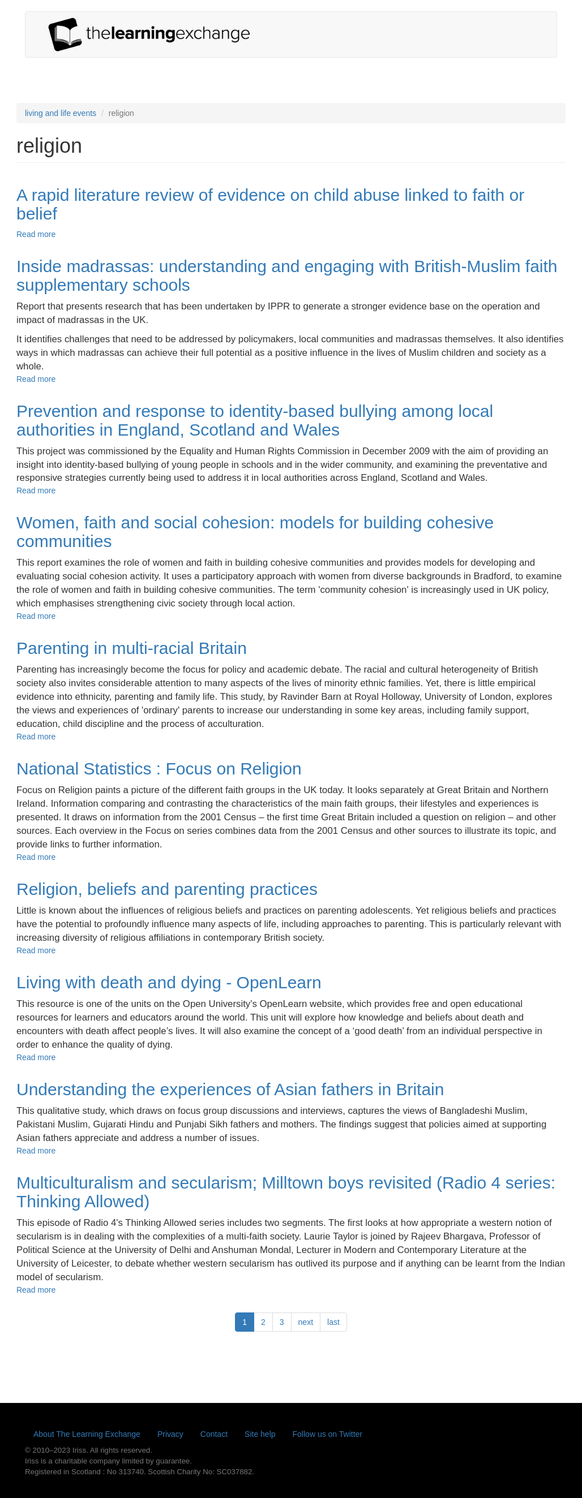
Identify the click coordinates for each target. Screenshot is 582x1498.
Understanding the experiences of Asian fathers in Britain (230, 1089)
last (333, 1322)
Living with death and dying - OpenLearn (169, 982)
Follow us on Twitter (327, 1434)
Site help (260, 1434)
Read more (35, 234)
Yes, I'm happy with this (471, 1473)
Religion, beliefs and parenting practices (167, 889)
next (305, 1322)
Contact (214, 1434)
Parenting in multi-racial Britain (131, 648)
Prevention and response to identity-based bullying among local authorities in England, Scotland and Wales (254, 420)
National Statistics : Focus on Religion (159, 768)
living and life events (60, 113)
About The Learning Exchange (86, 1434)
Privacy (170, 1434)
